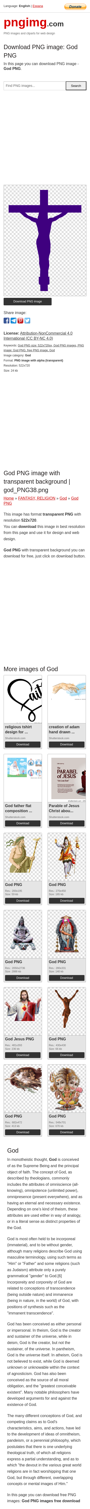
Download (22, 744)
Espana (38, 6)
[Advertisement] (45, 139)
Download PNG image (27, 301)
